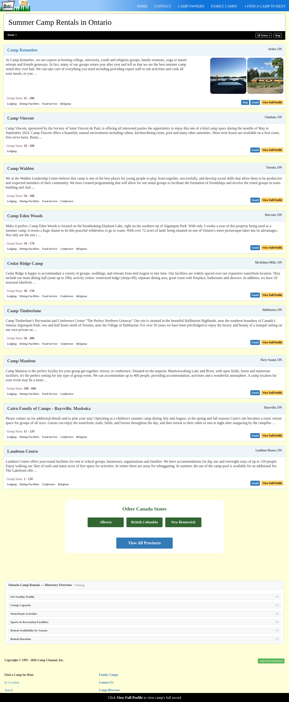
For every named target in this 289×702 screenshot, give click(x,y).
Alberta (106, 522)
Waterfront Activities (144, 613)
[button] (245, 102)
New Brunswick (183, 522)
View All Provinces (144, 543)
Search (9, 690)
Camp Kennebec (22, 50)
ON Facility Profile (144, 596)
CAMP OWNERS (191, 6)
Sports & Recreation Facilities (144, 622)
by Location (12, 682)
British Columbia (144, 522)
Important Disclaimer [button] (271, 661)
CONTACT (162, 6)
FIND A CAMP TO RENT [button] (265, 6)
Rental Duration (144, 639)
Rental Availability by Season (144, 630)
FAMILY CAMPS (224, 6)
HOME (142, 6)
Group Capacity (144, 605)
